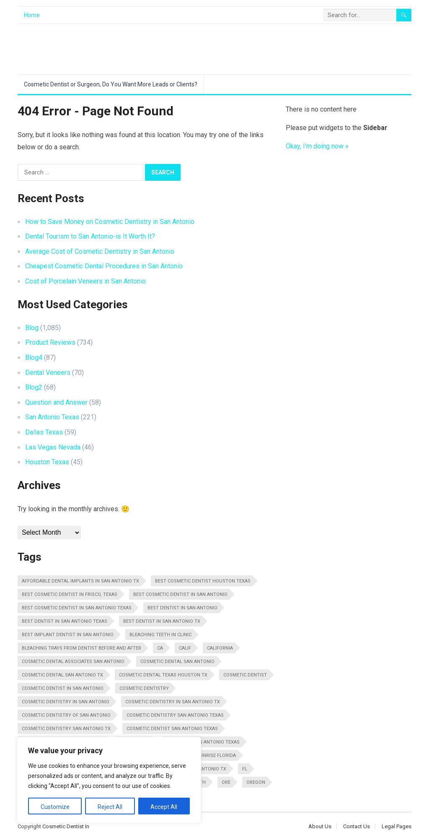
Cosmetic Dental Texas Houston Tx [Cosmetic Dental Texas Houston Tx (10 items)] (163, 675)
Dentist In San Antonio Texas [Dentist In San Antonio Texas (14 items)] (203, 742)
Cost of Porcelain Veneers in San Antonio (85, 281)
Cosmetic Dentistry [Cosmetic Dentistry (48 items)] (144, 688)
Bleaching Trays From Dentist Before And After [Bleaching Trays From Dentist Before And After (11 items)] (81, 648)
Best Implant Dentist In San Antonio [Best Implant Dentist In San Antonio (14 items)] (68, 634)
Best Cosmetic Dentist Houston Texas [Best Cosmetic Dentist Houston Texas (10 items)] (203, 581)
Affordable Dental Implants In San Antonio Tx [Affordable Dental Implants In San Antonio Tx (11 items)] (80, 581)
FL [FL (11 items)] (244, 769)
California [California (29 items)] (220, 648)
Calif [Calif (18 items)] (185, 648)
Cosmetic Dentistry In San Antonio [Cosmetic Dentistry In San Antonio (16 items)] (65, 702)
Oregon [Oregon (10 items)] (255, 782)
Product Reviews (50, 342)
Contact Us (356, 826)
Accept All (163, 807)
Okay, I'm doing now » (317, 146)
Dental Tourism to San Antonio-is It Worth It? (90, 236)
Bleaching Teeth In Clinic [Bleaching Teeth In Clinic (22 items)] (160, 634)
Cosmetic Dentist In (65, 826)
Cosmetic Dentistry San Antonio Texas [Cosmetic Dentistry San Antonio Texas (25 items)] (175, 715)
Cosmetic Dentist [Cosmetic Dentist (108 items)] (245, 675)
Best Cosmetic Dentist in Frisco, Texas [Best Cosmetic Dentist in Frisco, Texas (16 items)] (69, 594)
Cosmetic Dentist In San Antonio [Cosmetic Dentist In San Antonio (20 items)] (62, 688)
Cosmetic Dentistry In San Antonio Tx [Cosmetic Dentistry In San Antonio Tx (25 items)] (172, 702)
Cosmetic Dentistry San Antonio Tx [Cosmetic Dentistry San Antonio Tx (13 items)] (66, 728)
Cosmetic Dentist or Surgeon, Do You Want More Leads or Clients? (110, 84)
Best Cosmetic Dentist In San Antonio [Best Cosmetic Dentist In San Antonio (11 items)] (180, 594)
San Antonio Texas (52, 417)
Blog (32, 328)
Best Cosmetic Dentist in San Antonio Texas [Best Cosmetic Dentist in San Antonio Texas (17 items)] (77, 608)
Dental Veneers (47, 373)
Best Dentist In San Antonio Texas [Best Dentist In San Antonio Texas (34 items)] (64, 621)
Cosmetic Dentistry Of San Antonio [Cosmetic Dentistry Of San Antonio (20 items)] (66, 715)
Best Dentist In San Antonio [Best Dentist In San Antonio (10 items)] (182, 608)
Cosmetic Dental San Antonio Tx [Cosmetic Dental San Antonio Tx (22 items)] (62, 675)
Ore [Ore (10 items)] (226, 782)
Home (32, 15)
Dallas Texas (44, 432)
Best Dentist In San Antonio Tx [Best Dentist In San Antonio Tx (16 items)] (161, 621)
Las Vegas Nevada (52, 447)
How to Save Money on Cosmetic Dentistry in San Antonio (109, 222)
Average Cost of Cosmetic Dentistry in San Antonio (99, 251)
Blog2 (33, 387)
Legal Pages (396, 826)
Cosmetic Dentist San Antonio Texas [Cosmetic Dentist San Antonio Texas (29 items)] (172, 728)
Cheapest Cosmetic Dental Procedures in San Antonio (104, 266)
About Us (319, 826)
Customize (55, 807)
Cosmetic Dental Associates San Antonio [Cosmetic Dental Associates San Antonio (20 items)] (73, 661)
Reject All (110, 807)
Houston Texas (47, 462)
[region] (109, 780)
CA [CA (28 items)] (160, 648)
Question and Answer (56, 402)
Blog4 (33, 357)
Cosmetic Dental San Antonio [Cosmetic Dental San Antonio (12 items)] (177, 661)
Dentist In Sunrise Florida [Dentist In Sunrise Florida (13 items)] (203, 755)
